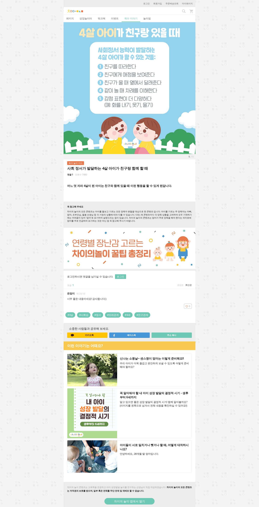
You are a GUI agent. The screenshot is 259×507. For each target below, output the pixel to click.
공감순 (180, 284)
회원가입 (157, 3)
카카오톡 (82, 335)
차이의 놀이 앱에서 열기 (129, 501)
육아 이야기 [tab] (131, 18)
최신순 (188, 284)
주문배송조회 (172, 3)
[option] (129, 88)
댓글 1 (70, 174)
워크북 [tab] (101, 18)
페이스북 (124, 335)
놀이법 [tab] (147, 18)
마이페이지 (187, 3)
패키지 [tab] (70, 18)
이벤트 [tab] (115, 18)
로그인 (146, 3)
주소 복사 (171, 335)
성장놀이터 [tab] (86, 18)
